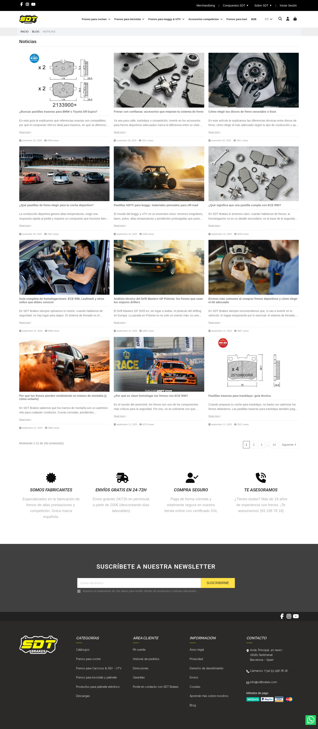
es (269, 19)
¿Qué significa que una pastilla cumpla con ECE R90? (244, 205)
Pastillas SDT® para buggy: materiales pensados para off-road (156, 205)
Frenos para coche (88, 659)
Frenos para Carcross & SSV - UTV (99, 668)
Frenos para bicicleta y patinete (96, 677)
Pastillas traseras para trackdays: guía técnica (239, 395)
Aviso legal (197, 649)
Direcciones (140, 668)
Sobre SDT (263, 6)
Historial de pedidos (146, 659)
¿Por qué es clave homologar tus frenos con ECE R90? (151, 395)
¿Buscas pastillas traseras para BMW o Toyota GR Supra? (58, 111)
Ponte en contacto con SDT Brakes (155, 686)
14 (274, 444)
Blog (193, 705)
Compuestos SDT (236, 6)
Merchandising (206, 5)
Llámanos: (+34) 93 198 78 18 (269, 670)
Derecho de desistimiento (206, 668)
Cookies (195, 686)
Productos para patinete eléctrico (98, 686)
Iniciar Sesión (288, 5)
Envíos (194, 677)
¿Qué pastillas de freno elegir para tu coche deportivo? (56, 205)
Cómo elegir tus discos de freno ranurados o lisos (242, 111)
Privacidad (196, 659)
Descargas (83, 696)
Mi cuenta (139, 649)
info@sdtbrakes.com (263, 682)
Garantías (139, 677)
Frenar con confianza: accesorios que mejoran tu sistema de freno (158, 111)
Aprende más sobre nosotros (209, 696)
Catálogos (82, 649)
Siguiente (289, 444)
